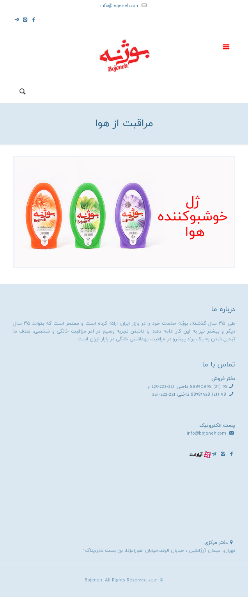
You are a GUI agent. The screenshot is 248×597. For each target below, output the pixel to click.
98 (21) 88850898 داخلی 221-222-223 (189, 386)
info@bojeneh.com (120, 5)
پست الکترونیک (217, 425)
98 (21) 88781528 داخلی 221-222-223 (189, 394)
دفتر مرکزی (216, 542)
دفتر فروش (223, 378)
